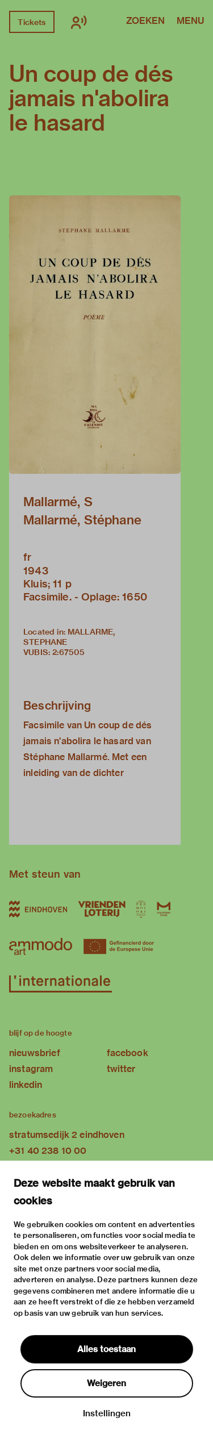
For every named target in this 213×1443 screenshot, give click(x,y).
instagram (31, 1069)
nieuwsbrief (34, 1053)
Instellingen (107, 1413)
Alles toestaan (106, 1349)
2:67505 (68, 652)
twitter (121, 1069)
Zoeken (145, 21)
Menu (190, 21)
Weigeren (106, 1383)
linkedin (25, 1085)
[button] (95, 334)
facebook (127, 1053)
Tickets (31, 22)
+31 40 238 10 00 (47, 1151)
